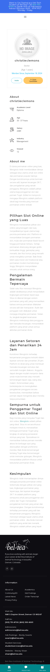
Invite (17, 80)
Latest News (10, 596)
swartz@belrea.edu (14, 638)
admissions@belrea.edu (16, 630)
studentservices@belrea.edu (19, 646)
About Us (9, 590)
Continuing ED (11, 593)
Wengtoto (24, 421)
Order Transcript (32, 596)
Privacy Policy (11, 600)
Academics (30, 590)
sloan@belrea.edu (13, 654)
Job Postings (30, 593)
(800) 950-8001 (26, 622)
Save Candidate (33, 80)
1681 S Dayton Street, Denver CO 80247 (23, 614)
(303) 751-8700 (12, 622)
